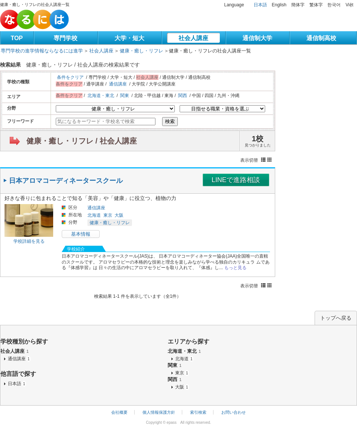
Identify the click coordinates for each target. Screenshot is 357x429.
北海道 (94, 215)
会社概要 (119, 412)
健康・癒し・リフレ (141, 51)
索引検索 (198, 412)
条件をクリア (70, 77)
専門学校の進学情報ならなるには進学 (42, 51)
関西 (182, 95)
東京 (107, 215)
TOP (17, 38)
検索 (170, 121)
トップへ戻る (335, 318)
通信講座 (118, 84)
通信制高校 (321, 38)
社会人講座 (193, 38)
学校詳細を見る (29, 241)
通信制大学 (257, 38)
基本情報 (80, 234)
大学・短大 (129, 38)
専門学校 (65, 38)
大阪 (119, 215)
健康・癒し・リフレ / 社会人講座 (81, 141)
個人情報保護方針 (158, 412)
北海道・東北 (100, 95)
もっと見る (235, 267)
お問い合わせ (233, 412)
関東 (124, 95)
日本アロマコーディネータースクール (66, 180)
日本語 (260, 4)
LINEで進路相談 (236, 180)
